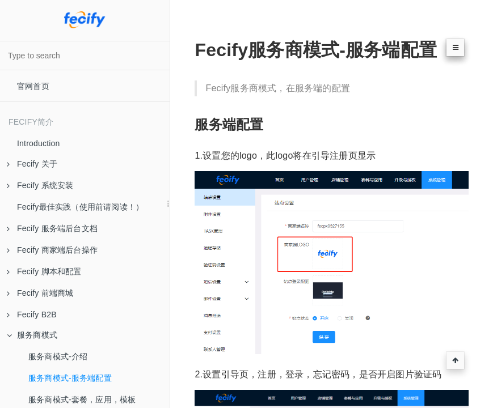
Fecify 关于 (32, 163)
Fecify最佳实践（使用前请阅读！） (80, 206)
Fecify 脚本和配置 (44, 271)
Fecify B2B (32, 314)
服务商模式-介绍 (57, 356)
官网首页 (33, 86)
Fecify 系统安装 (40, 185)
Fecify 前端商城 (40, 293)
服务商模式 (32, 334)
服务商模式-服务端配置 (70, 377)
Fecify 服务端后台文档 (52, 228)
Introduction (38, 143)
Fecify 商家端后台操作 (52, 249)
